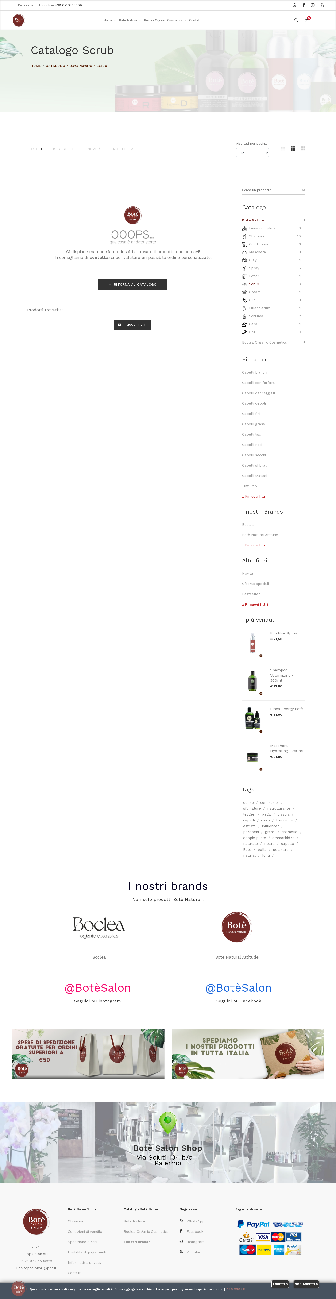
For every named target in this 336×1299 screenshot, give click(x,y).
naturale (250, 844)
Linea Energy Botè (286, 709)
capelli (249, 820)
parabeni (251, 832)
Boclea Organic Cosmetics (163, 20)
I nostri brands (168, 886)
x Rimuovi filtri (254, 496)
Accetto (280, 1284)
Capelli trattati (254, 476)
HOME (36, 66)
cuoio (265, 820)
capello (287, 844)
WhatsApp (192, 1221)
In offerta (123, 149)
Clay (253, 260)
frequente (284, 820)
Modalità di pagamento (88, 1252)
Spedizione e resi (82, 1242)
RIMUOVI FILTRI (132, 324)
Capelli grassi (254, 424)
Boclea (248, 524)
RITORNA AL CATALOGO (133, 284)
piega (266, 814)
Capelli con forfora (258, 383)
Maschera (257, 252)
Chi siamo (76, 1221)
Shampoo (257, 236)
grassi (270, 832)
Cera (253, 324)
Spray (254, 268)
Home (108, 20)
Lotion (254, 276)
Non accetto (306, 1284)
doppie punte (254, 838)
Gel (252, 332)
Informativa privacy (84, 1262)
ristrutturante (278, 808)
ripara (269, 844)
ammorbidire (283, 838)
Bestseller (65, 149)
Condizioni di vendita (85, 1231)
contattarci (101, 257)
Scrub (102, 66)
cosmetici (290, 832)
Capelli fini (251, 414)
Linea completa (262, 228)
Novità (94, 149)
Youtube (190, 1252)
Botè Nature (128, 20)
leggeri (249, 814)
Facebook (191, 1231)
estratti (249, 826)
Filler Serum (259, 308)
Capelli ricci (252, 445)
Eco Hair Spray (283, 633)
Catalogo (55, 66)
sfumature (252, 808)
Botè (247, 849)
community (269, 802)
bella (262, 849)
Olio (252, 300)
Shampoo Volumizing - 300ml (281, 675)
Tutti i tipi (250, 486)
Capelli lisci (252, 434)
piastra (283, 814)
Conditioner (259, 244)
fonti (266, 855)
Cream (255, 292)
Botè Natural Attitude (260, 535)
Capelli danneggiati (258, 393)
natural (249, 855)
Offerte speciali (255, 584)
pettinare (281, 849)
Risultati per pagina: (252, 143)
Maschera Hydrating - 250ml (286, 748)
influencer (270, 826)
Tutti (36, 149)
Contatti (195, 20)
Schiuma (256, 316)
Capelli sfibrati (254, 465)
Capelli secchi (254, 455)
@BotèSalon (97, 987)
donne (248, 802)
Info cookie (235, 1289)
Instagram (192, 1242)
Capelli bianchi (254, 372)
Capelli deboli (254, 403)
